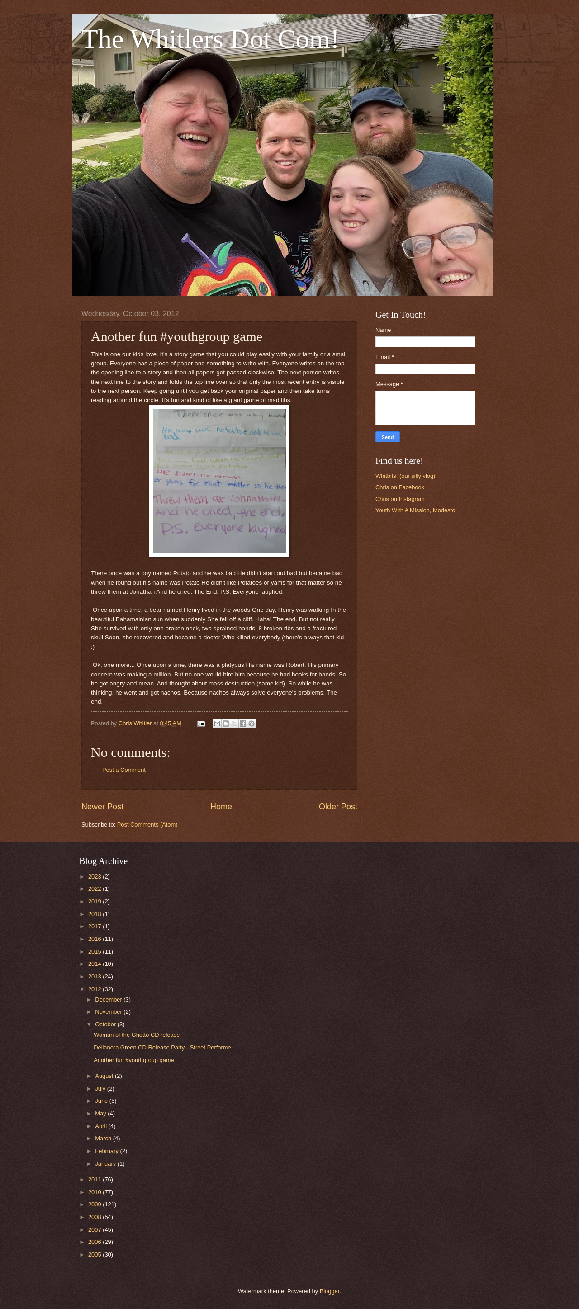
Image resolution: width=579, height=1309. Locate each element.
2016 (95, 939)
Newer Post (102, 806)
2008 (95, 1217)
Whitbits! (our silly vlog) (405, 476)
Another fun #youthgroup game (134, 1060)
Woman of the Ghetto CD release (137, 1034)
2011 (95, 1179)
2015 (95, 951)
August (105, 1076)
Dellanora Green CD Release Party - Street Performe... (165, 1047)
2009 (95, 1204)
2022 (95, 888)
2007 (95, 1229)
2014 (95, 963)
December (109, 999)
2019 (95, 901)
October (106, 1024)
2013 (95, 976)
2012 (95, 989)
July (101, 1088)
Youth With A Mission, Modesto (415, 510)
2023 (95, 876)
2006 (95, 1241)
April (101, 1126)
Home (221, 806)
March (104, 1138)
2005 (95, 1254)
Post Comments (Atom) (147, 824)
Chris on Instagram (400, 499)
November (109, 1011)
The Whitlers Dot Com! (210, 39)
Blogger (330, 1291)
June (102, 1100)
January (106, 1163)
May (101, 1113)
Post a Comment (124, 769)
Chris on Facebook (399, 487)
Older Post (338, 806)
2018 (95, 914)
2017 (95, 926)
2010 (95, 1192)
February (107, 1151)
